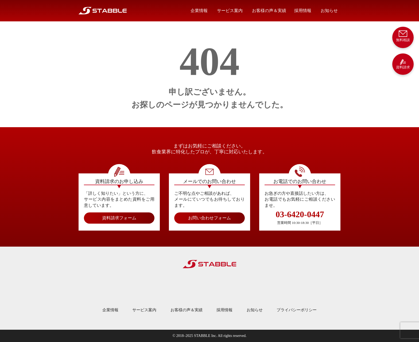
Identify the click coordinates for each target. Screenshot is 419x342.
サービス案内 (230, 10)
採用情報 (302, 10)
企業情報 (199, 10)
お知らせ (329, 10)
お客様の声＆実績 (269, 10)
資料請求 (403, 64)
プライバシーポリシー (297, 310)
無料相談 (403, 35)
